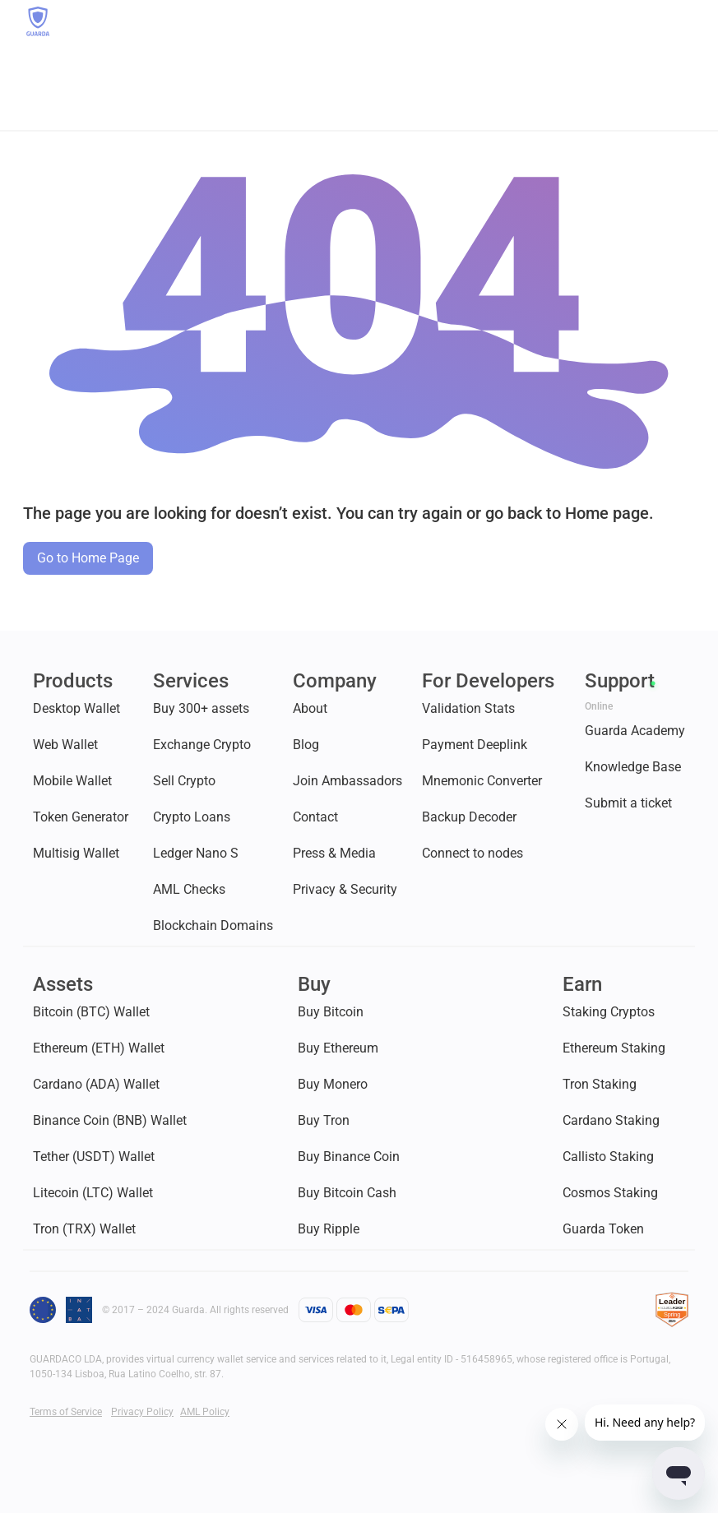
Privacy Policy (142, 1412)
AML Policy (204, 1412)
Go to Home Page (88, 558)
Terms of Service (66, 1412)
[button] (683, 21)
